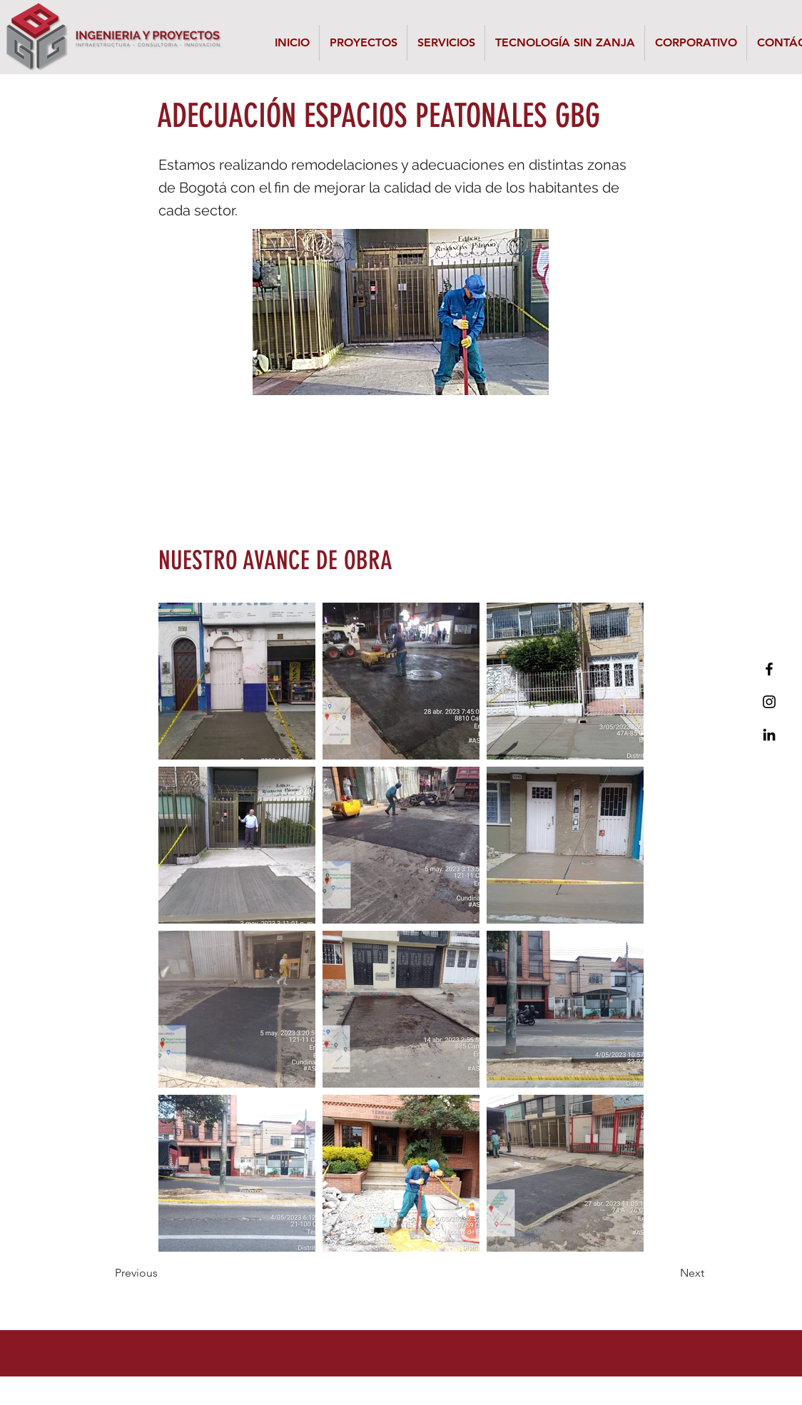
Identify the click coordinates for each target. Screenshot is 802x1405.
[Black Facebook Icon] (769, 669)
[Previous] (162, 1273)
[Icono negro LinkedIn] (769, 734)
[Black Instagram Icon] (769, 701)
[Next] (668, 1273)
